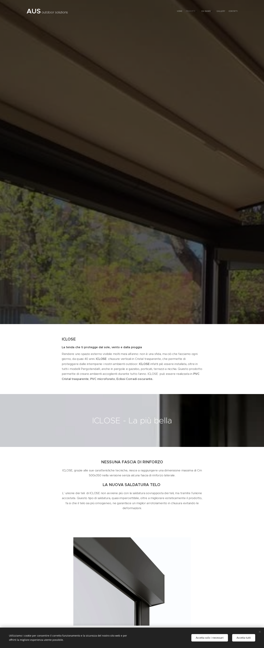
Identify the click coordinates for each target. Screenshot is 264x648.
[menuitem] (218, 11)
